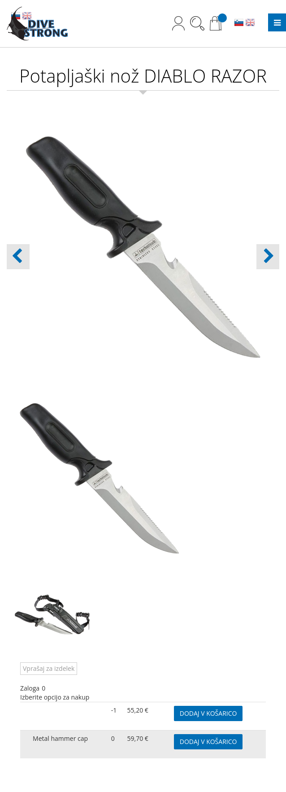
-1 (114, 710)
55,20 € (137, 710)
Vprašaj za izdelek (48, 668)
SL (238, 23)
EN (250, 23)
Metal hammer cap (60, 738)
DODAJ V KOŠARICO (208, 713)
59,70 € (137, 738)
